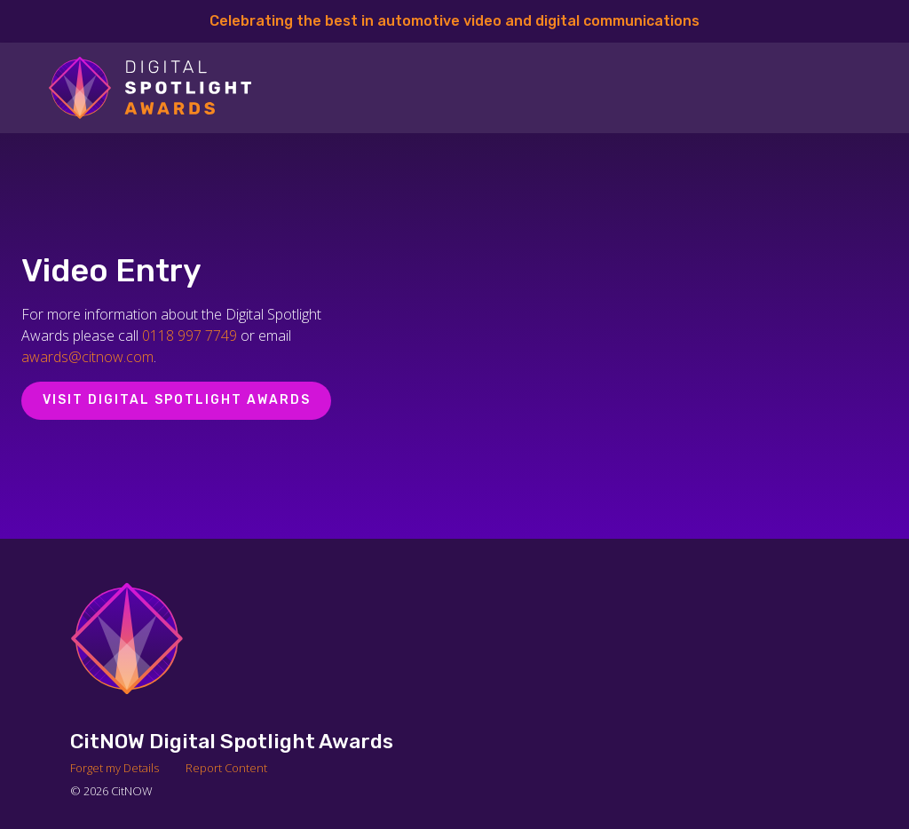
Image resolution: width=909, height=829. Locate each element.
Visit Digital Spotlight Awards (177, 399)
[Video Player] (654, 335)
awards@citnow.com (87, 357)
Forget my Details (114, 768)
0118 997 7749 (189, 335)
